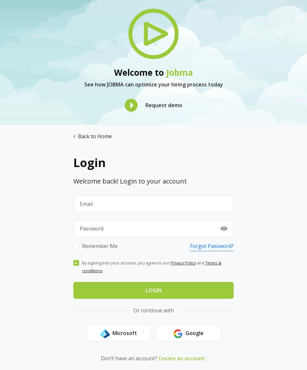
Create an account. (182, 358)
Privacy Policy (183, 263)
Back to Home (92, 136)
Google (188, 334)
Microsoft (118, 334)
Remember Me (100, 246)
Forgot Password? (212, 246)
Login (154, 290)
